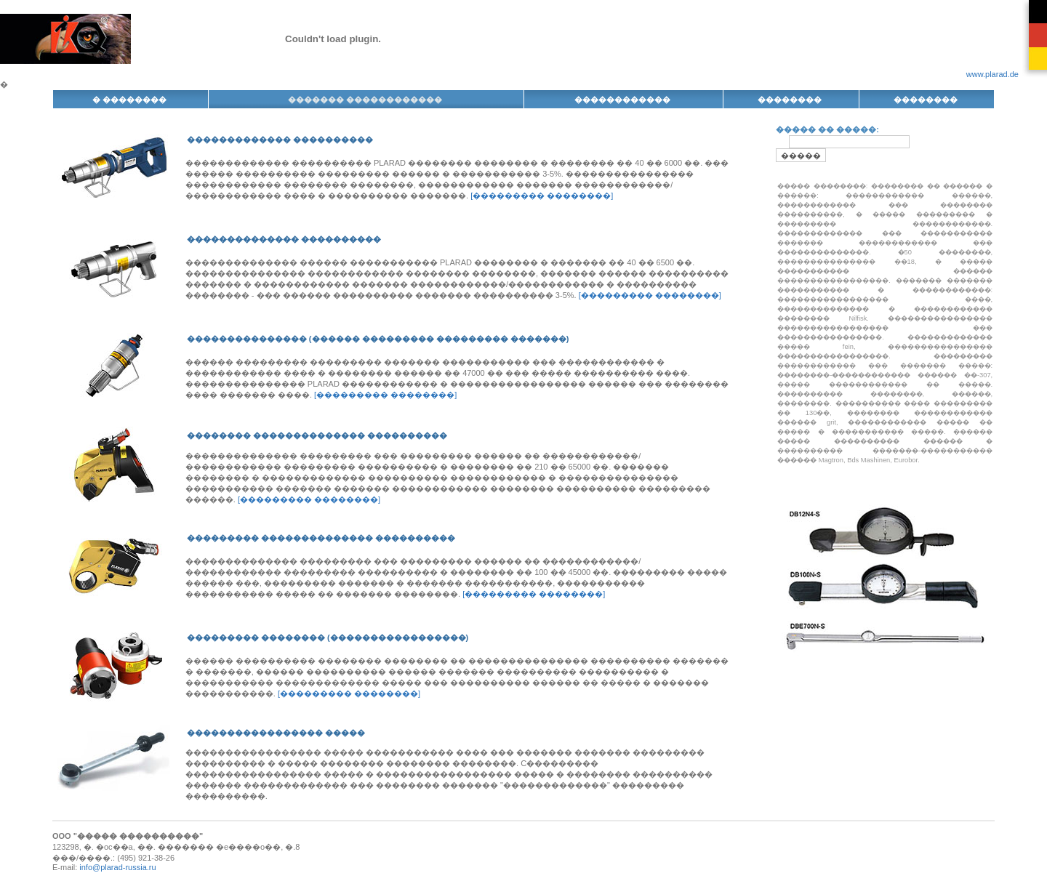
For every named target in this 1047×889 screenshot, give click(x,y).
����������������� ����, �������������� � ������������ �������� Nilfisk (884, 309)
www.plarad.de (992, 74)
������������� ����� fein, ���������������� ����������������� (884, 347)
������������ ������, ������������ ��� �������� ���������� (884, 205)
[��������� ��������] (541, 195)
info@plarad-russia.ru (117, 867)
